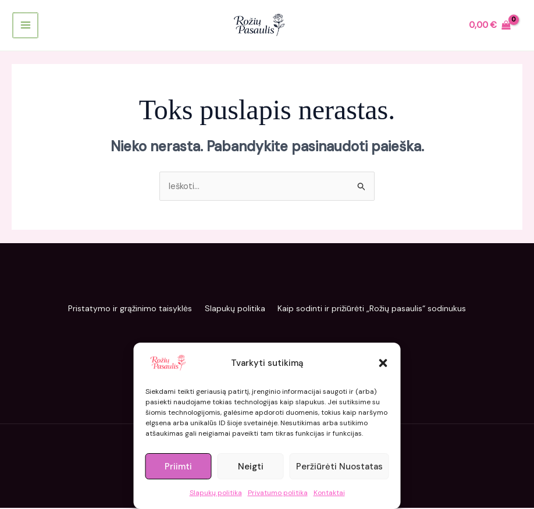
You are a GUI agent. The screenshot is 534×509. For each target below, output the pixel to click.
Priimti (178, 466)
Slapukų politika (216, 492)
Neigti (251, 466)
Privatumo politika (278, 492)
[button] (383, 363)
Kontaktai (329, 492)
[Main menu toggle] (25, 26)
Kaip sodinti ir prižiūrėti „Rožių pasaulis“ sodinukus (378, 310)
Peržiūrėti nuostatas (339, 466)
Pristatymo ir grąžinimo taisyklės (124, 310)
